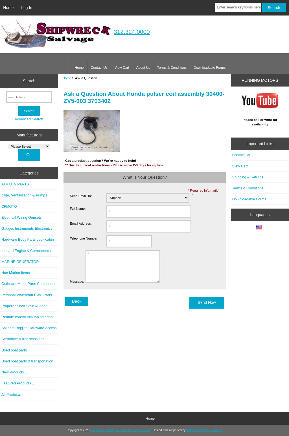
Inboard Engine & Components (26, 251)
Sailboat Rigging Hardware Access (29, 328)
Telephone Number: (84, 238)
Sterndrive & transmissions (22, 339)
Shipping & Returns (247, 177)
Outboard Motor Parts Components (29, 284)
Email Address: (80, 223)
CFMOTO (9, 206)
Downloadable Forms (209, 68)
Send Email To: (81, 196)
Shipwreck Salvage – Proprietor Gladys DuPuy (120, 430)
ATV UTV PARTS (15, 184)
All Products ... (13, 394)
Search (29, 81)
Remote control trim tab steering (26, 317)
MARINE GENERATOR (20, 262)
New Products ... (14, 372)
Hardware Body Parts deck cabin (27, 239)
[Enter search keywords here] (238, 7)
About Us (143, 68)
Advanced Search (29, 119)
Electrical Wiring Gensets (21, 217)
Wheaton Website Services (204, 430)
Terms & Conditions (172, 68)
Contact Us (99, 68)
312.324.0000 (132, 31)
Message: (77, 287)
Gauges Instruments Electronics (26, 228)
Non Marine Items (15, 273)
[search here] (29, 97)
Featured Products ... (18, 383)
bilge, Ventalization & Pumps (24, 195)
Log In (26, 7)
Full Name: (78, 208)
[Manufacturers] (29, 146)
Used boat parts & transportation (27, 361)
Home (8, 7)
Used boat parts (14, 350)
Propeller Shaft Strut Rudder (24, 306)
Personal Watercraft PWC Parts (26, 295)
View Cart (122, 68)
